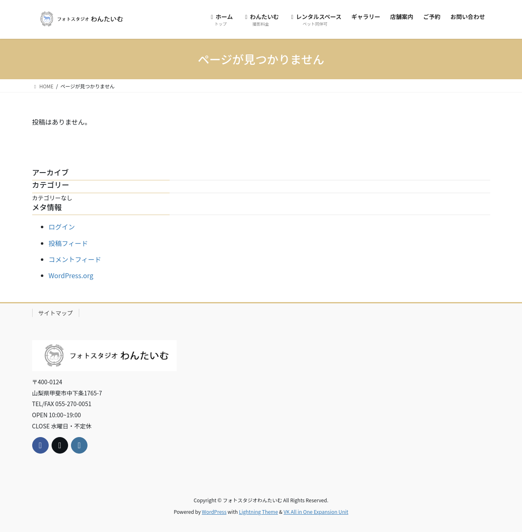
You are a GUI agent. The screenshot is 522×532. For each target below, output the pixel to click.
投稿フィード (68, 243)
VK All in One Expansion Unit (315, 511)
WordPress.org (71, 275)
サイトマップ (55, 313)
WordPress (214, 511)
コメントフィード (75, 259)
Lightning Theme (258, 511)
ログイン (62, 227)
